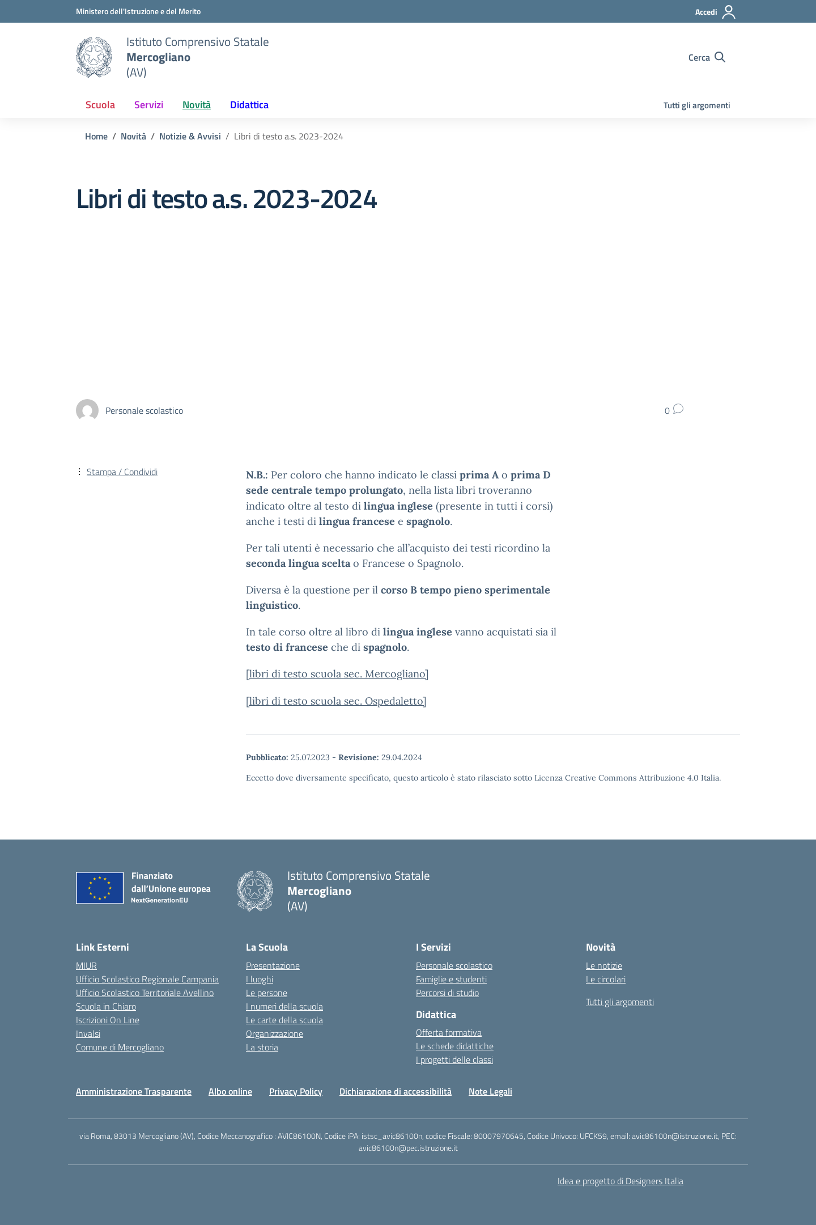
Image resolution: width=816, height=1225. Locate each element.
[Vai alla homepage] (94, 57)
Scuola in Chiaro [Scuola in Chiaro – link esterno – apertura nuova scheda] (106, 1006)
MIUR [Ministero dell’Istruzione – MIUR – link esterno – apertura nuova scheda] (86, 965)
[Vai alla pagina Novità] (133, 136)
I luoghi (259, 979)
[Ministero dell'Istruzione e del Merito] (138, 11)
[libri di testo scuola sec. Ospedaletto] (336, 700)
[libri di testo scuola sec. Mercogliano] (337, 673)
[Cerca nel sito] (707, 57)
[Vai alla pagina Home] (96, 136)
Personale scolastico (454, 965)
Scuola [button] (100, 104)
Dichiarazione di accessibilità (395, 1091)
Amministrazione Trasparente (134, 1091)
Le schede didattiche (455, 1046)
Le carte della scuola (284, 1020)
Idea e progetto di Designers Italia (620, 1181)
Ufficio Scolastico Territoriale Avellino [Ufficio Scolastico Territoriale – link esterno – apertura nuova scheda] (145, 992)
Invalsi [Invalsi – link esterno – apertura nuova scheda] (88, 1033)
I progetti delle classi (454, 1059)
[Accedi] (716, 12)
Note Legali (490, 1091)
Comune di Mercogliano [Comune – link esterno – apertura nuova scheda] (120, 1047)
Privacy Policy (295, 1091)
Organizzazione (274, 1033)
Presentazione (273, 965)
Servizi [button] (148, 104)
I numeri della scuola (284, 1006)
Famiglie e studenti (451, 979)
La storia (262, 1047)
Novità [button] (196, 104)
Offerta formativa (449, 1032)
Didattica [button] (249, 104)
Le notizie (604, 965)
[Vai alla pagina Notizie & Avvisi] (190, 136)
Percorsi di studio (447, 992)
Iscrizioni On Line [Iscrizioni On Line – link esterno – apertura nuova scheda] (107, 1020)
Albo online (230, 1091)
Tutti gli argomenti (697, 105)
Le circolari (606, 979)
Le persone (266, 992)
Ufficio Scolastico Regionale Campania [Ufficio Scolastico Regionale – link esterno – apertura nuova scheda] (147, 979)
